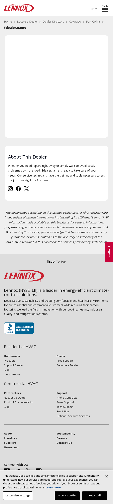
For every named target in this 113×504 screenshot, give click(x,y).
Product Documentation (19, 402)
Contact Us (64, 442)
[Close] (106, 477)
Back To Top (56, 261)
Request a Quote (15, 397)
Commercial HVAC (21, 383)
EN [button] (92, 9)
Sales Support (65, 402)
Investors (10, 438)
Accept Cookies (67, 496)
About (8, 433)
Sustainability (65, 433)
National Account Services (73, 416)
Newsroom (11, 447)
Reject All (95, 496)
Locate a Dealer (27, 21)
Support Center (13, 365)
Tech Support (64, 406)
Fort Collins (93, 21)
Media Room (12, 374)
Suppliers (10, 442)
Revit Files (62, 411)
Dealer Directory (53, 21)
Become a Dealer (67, 365)
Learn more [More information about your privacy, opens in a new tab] (53, 488)
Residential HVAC (20, 346)
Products (9, 360)
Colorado (75, 21)
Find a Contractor (67, 397)
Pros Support (64, 360)
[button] (109, 252)
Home (8, 21)
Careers (61, 438)
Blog (7, 369)
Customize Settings (17, 496)
